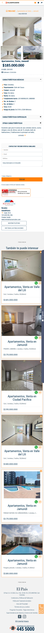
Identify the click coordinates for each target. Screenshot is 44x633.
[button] (22, 80)
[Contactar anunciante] (39, 284)
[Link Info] (22, 292)
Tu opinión (42, 316)
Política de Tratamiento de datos (17, 184)
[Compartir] (41, 3)
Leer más (21, 135)
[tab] (22, 80)
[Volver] (3, 2)
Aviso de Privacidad (22, 604)
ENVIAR (22, 179)
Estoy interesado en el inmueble (22, 164)
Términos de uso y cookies (22, 607)
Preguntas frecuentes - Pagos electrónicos (22, 610)
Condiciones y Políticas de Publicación (22, 598)
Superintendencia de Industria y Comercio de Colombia (22, 613)
